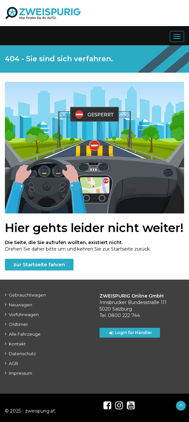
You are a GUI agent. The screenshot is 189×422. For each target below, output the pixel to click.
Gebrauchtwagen (27, 295)
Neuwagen (20, 304)
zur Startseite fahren (39, 264)
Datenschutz (22, 353)
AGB (13, 363)
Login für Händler (130, 332)
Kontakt (17, 343)
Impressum (20, 373)
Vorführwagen (24, 314)
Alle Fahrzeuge (25, 334)
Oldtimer (18, 324)
